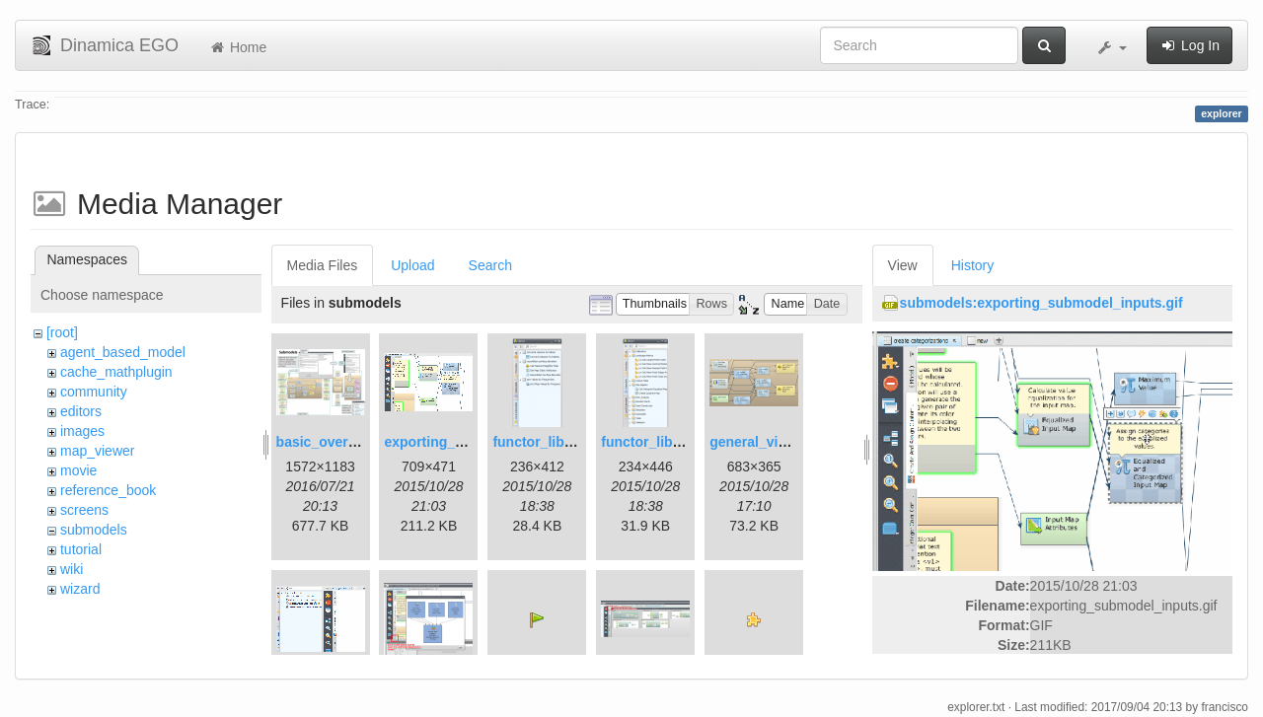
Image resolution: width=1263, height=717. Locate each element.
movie (78, 470)
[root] (62, 332)
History (973, 265)
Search (490, 265)
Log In (1189, 45)
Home (237, 47)
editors (81, 411)
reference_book (108, 490)
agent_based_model (123, 352)
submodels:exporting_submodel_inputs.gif (1041, 303)
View (903, 265)
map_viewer (97, 451)
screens (84, 510)
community (93, 391)
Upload (412, 265)
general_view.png (767, 442)
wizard (80, 589)
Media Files (322, 265)
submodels (93, 530)
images (82, 431)
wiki (71, 569)
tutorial (81, 549)
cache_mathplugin (116, 372)
